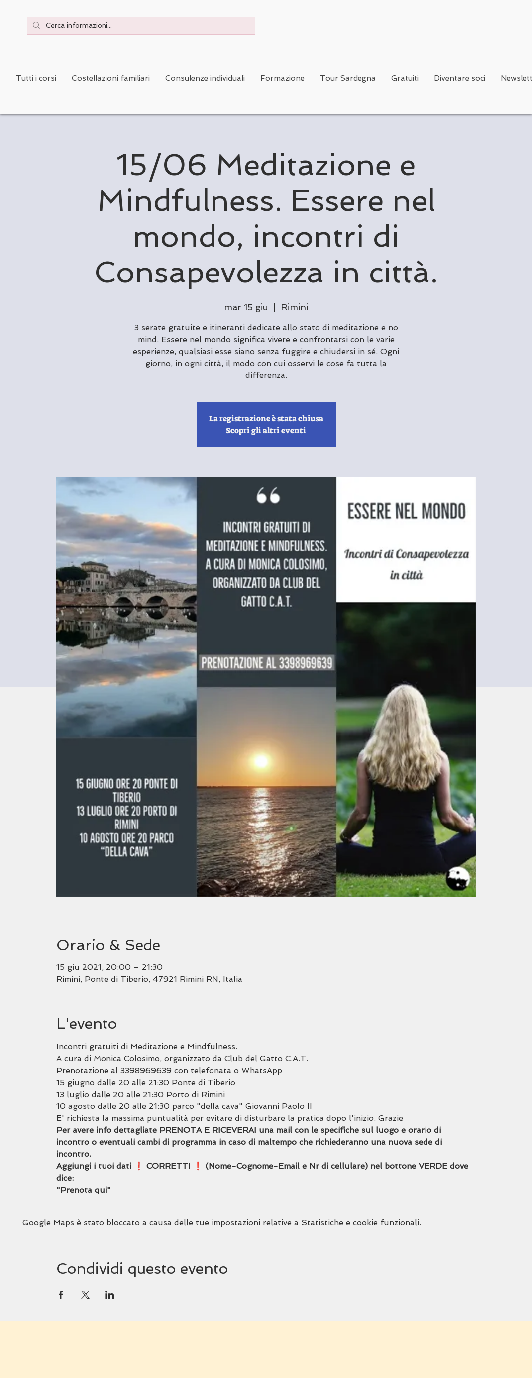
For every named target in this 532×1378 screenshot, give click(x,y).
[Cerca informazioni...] (140, 25)
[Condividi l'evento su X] (85, 1295)
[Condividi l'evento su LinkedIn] (109, 1295)
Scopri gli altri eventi (266, 430)
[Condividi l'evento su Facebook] (61, 1295)
